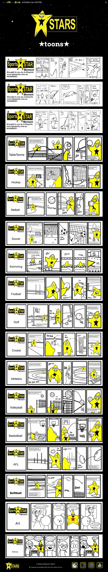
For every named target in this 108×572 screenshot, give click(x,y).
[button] (106, 2)
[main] (54, 44)
